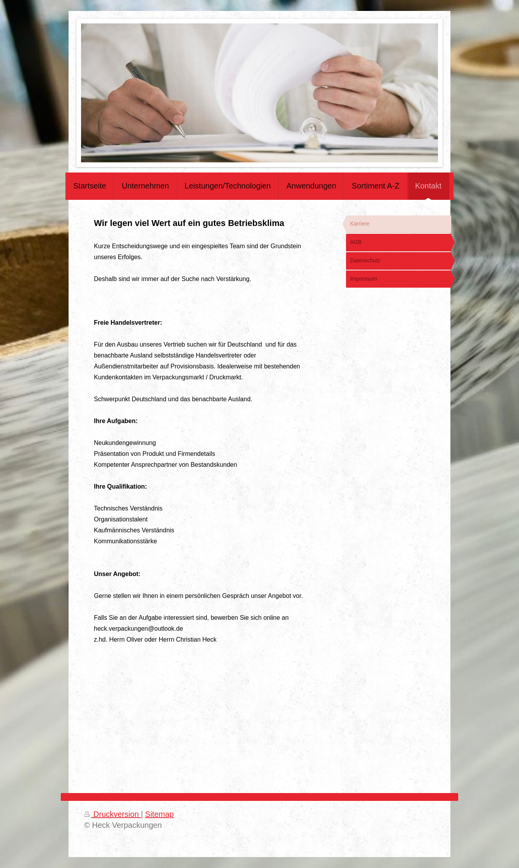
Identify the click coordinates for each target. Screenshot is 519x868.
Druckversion (112, 814)
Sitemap (159, 814)
